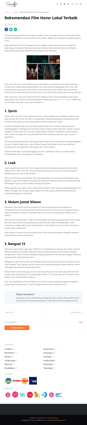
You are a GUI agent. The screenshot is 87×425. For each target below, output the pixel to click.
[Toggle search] (77, 4)
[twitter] (64, 4)
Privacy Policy (53, 418)
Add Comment (17, 328)
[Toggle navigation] (80, 4)
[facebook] (57, 4)
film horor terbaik (64, 99)
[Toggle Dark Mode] (73, 4)
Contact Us (33, 418)
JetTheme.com (60, 420)
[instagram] (61, 4)
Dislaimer (42, 418)
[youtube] (68, 4)
